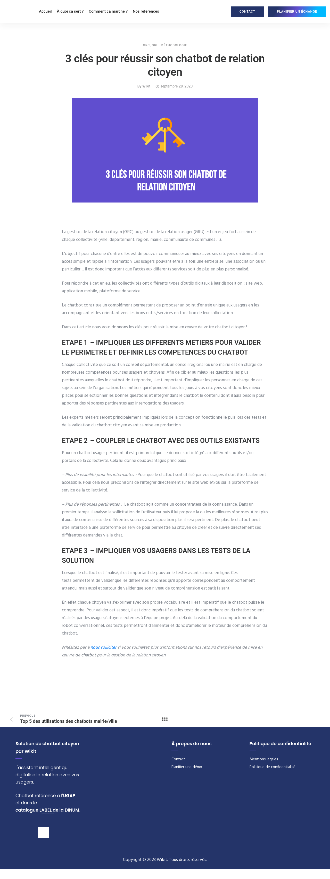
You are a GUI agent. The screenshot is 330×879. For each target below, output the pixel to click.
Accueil (45, 11)
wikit (146, 86)
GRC (146, 45)
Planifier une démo (186, 767)
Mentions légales (264, 759)
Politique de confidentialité (272, 767)
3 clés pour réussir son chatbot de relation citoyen (165, 65)
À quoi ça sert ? (70, 11)
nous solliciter (103, 647)
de (56, 810)
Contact (178, 759)
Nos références (146, 11)
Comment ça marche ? (108, 11)
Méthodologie (174, 45)
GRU (155, 45)
